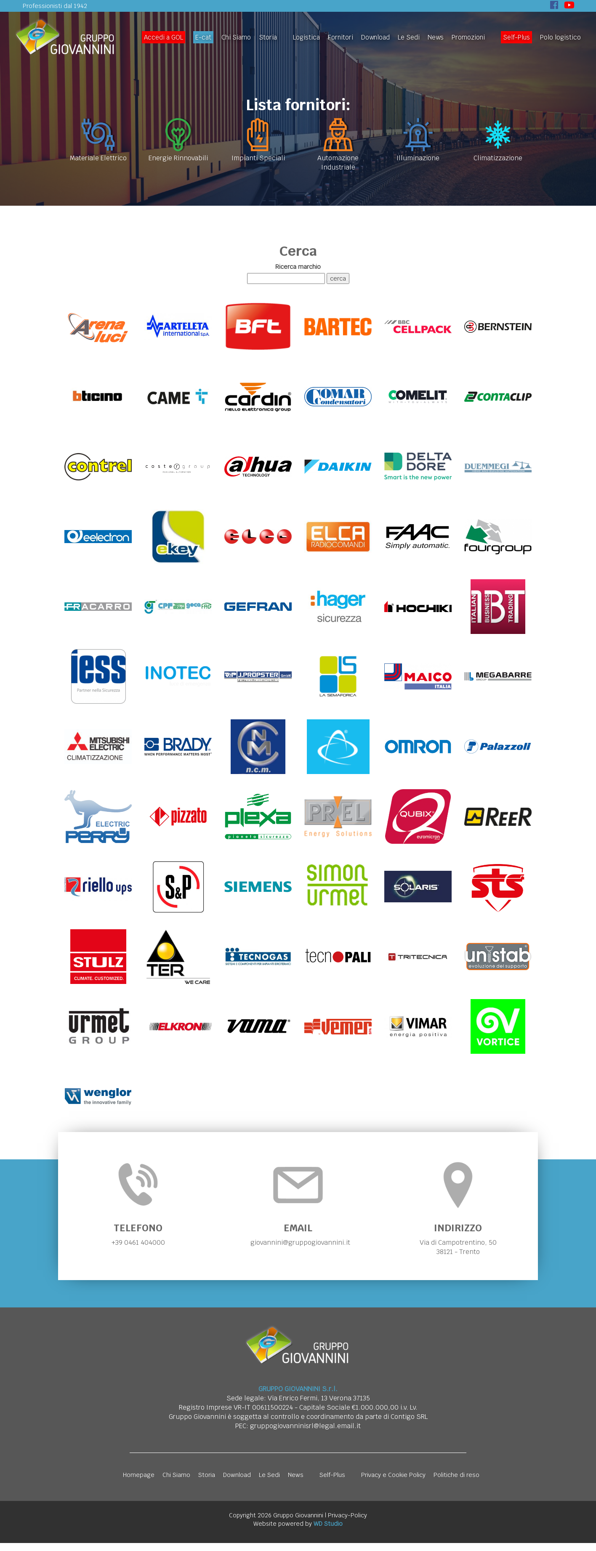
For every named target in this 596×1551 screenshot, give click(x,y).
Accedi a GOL (163, 37)
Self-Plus (516, 37)
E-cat (203, 37)
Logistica (306, 37)
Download (375, 37)
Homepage (138, 1483)
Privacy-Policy (347, 1523)
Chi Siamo (236, 37)
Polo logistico (560, 37)
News (436, 37)
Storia (268, 37)
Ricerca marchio (298, 266)
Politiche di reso (456, 1483)
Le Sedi (409, 37)
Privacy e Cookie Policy (393, 1483)
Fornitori (340, 37)
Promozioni (468, 37)
